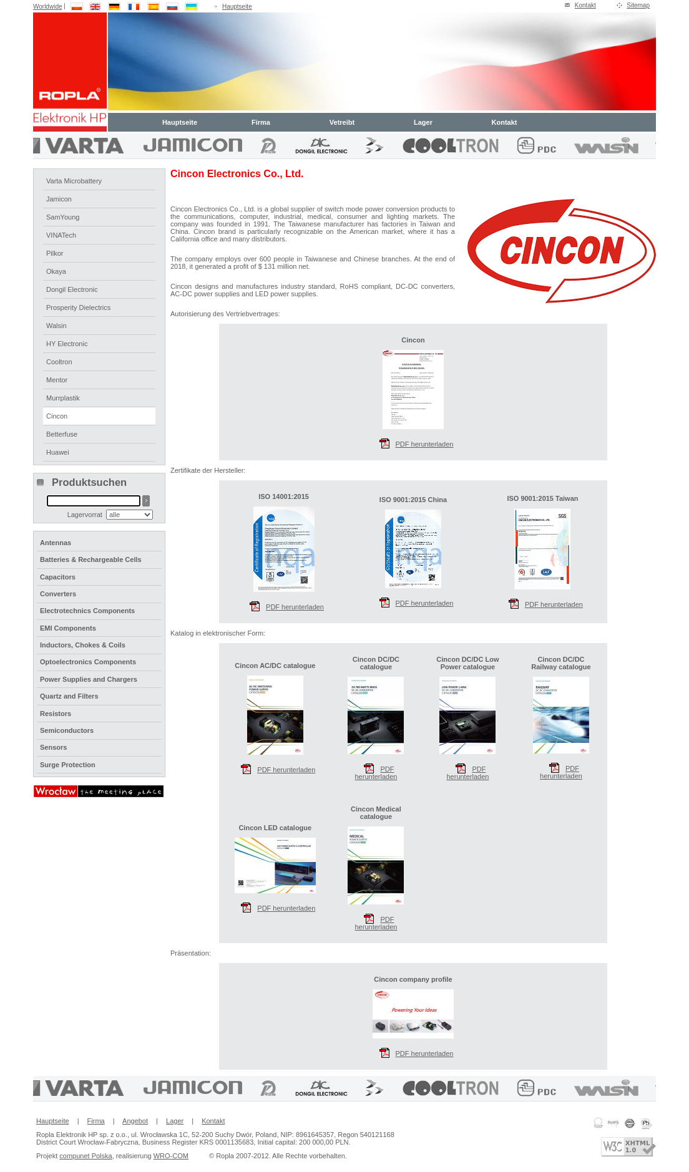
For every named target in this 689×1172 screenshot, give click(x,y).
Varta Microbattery (74, 181)
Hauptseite (237, 6)
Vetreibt (342, 122)
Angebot (135, 1121)
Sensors (53, 747)
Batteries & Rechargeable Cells (91, 559)
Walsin (56, 325)
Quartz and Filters (69, 696)
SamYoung (62, 217)
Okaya (56, 271)
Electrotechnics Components (87, 610)
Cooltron (59, 362)
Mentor (56, 380)
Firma (261, 122)
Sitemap (638, 5)
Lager (423, 122)
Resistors (55, 713)
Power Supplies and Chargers (88, 679)
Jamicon (59, 199)
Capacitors (58, 577)
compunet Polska (85, 1156)
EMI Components (68, 628)
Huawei (57, 452)
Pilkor (55, 253)
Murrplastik (63, 398)
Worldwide (47, 6)
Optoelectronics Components (88, 662)
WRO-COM (171, 1156)
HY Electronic (66, 343)
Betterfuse (61, 434)
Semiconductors (67, 730)
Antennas (55, 542)
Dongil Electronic (72, 289)
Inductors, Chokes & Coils (82, 645)
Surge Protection (67, 764)
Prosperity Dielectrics (78, 307)
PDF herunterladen (375, 767)
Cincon (56, 416)
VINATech (61, 235)
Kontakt (585, 5)
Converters (58, 594)
